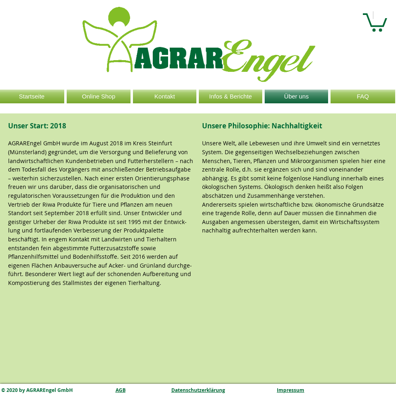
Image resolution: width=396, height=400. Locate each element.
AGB (121, 390)
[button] (375, 21)
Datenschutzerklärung (198, 390)
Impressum (290, 390)
